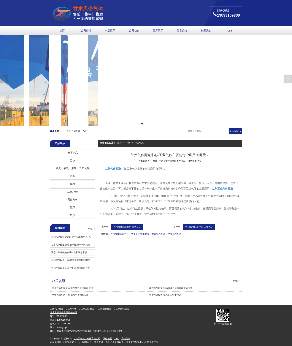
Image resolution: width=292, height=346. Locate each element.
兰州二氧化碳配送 (115, 342)
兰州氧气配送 (174, 234)
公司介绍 (86, 30)
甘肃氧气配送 (158, 234)
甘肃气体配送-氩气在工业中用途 (165, 295)
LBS (229, 30)
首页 (62, 30)
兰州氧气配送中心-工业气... (198, 227)
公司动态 (134, 30)
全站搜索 (233, 131)
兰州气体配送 (57, 308)
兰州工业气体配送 (140, 234)
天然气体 (72, 199)
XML (116, 338)
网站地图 (107, 338)
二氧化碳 (72, 191)
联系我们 (206, 30)
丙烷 (72, 176)
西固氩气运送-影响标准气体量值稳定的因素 (170, 288)
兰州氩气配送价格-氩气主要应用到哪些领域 (72, 260)
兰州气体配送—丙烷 (77, 131)
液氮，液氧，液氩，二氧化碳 (73, 168)
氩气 (72, 207)
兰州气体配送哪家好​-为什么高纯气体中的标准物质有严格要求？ (73, 237)
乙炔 (72, 160)
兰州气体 (72, 308)
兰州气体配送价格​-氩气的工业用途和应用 (72, 288)
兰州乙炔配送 (87, 308)
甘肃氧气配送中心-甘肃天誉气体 (142, 342)
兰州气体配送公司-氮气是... (127, 227)
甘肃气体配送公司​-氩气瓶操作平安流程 (70, 244)
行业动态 (139, 142)
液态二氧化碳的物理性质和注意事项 (69, 252)
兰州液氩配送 (85, 342)
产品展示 (110, 30)
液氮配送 (98, 342)
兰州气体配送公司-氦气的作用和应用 (70, 295)
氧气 (72, 215)
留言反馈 (182, 30)
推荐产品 (72, 152)
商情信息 (125, 338)
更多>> (91, 229)
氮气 (72, 183)
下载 (128, 142)
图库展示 (158, 30)
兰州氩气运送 (122, 308)
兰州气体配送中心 (119, 234)
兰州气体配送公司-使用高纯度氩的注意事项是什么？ (73, 268)
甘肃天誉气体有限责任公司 (63, 312)
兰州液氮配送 (105, 308)
